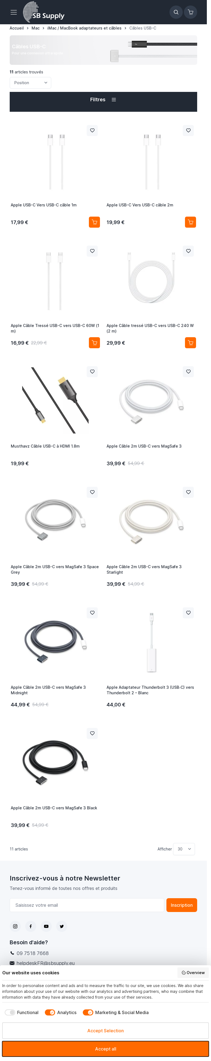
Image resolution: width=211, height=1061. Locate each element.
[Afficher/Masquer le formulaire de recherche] (176, 12)
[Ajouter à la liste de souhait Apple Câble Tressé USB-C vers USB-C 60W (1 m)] (92, 251)
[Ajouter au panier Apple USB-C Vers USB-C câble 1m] (94, 222)
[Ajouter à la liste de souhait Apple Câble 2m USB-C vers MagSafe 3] (188, 371)
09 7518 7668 (33, 953)
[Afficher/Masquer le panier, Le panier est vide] (190, 12)
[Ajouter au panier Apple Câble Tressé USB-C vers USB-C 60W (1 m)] (94, 342)
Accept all (105, 1049)
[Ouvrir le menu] (15, 12)
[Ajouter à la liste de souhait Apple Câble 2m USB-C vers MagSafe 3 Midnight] (92, 612)
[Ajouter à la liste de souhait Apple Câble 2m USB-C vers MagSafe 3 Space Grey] (92, 492)
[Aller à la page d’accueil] (17, 28)
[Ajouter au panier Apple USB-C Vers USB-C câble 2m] (190, 222)
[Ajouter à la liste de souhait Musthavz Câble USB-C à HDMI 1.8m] (92, 371)
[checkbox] (20, 1012)
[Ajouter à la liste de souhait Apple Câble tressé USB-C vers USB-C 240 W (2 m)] (188, 251)
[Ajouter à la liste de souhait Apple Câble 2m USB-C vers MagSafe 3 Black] (92, 733)
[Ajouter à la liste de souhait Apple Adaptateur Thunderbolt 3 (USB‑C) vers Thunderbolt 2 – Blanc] (188, 612)
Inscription (182, 905)
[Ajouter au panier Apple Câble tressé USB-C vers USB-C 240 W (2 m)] (190, 342)
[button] (103, 99)
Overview (193, 972)
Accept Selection (105, 1030)
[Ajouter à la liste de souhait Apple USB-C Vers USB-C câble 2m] (188, 130)
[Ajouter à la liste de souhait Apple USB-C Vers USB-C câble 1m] (92, 130)
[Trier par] (30, 83)
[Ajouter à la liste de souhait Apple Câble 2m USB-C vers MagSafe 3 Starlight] (188, 492)
